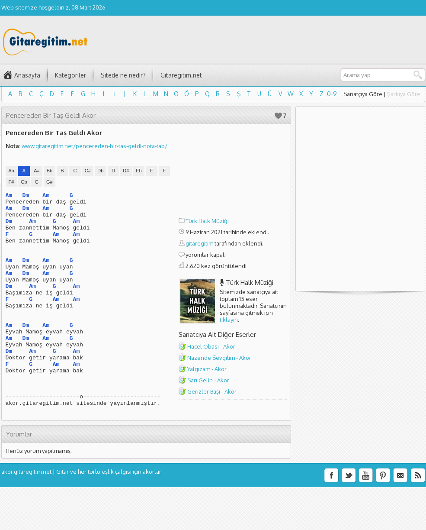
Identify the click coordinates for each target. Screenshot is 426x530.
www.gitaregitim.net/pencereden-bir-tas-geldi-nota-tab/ (94, 145)
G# (49, 181)
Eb (138, 170)
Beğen (278, 116)
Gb (24, 181)
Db (100, 170)
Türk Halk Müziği (207, 220)
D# (126, 170)
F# (11, 181)
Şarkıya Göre (403, 93)
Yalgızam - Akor (207, 368)
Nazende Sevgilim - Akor (219, 357)
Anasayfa (27, 75)
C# (88, 170)
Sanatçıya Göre (362, 93)
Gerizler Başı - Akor (212, 391)
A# (36, 170)
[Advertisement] (233, 172)
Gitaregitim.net (181, 75)
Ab (11, 170)
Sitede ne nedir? (123, 75)
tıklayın (229, 319)
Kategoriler (70, 75)
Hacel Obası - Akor (211, 346)
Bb (49, 170)
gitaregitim (199, 243)
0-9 (332, 93)
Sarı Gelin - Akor (208, 380)
